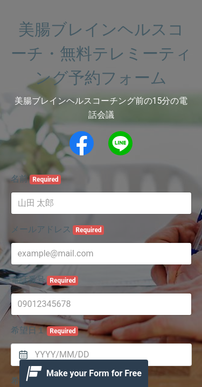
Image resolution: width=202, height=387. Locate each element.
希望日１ (45, 330)
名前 (36, 179)
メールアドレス (58, 229)
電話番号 (45, 280)
